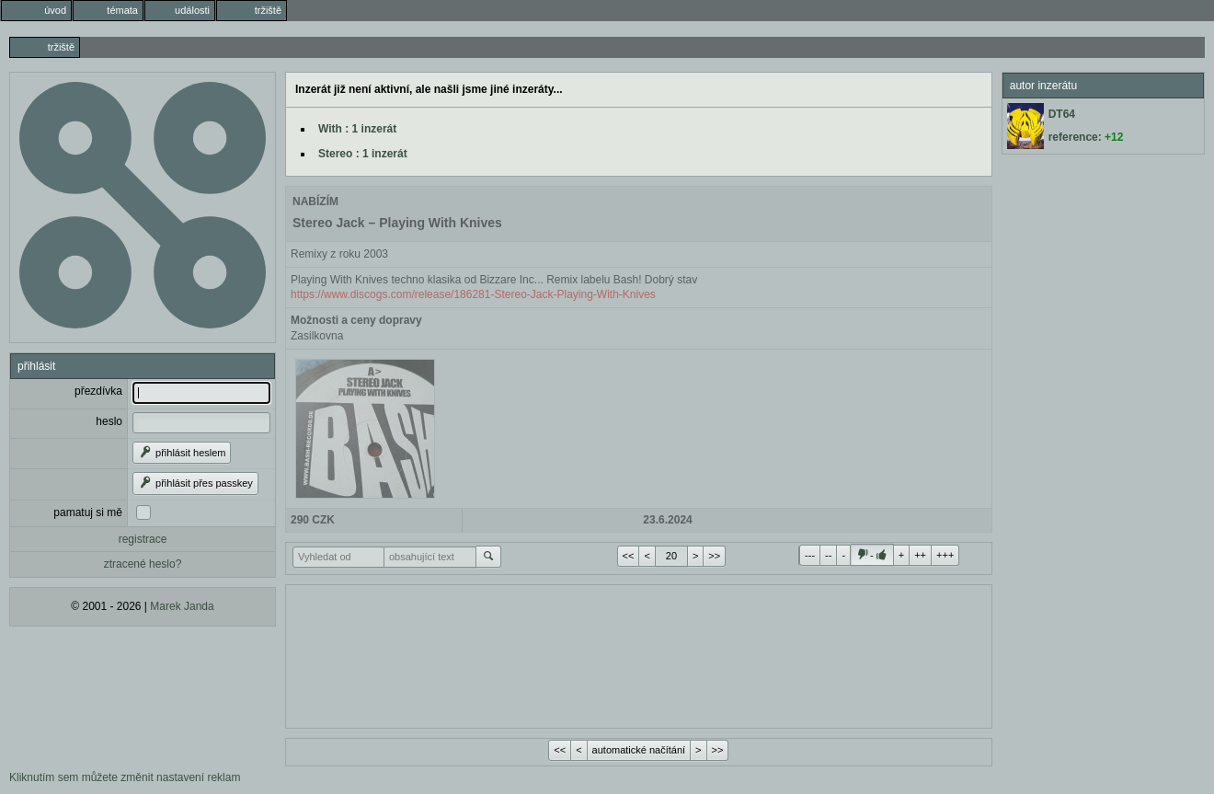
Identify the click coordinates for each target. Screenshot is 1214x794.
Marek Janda (181, 606)
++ (920, 554)
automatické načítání (639, 749)
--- (810, 554)
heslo (109, 421)
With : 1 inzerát (357, 128)
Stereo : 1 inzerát (362, 153)
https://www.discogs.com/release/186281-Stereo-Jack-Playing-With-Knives (473, 294)
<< (629, 555)
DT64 (1061, 114)
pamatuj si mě (87, 512)
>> (714, 555)
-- (828, 554)
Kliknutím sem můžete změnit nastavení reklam (124, 777)
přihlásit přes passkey (195, 483)
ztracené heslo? (143, 564)
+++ (945, 554)
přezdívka (98, 391)
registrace (143, 539)
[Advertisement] (638, 654)
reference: (1086, 137)
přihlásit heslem (181, 452)
